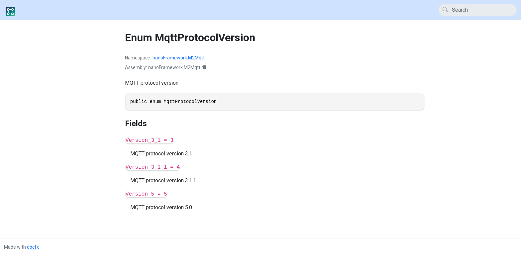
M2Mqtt (196, 57)
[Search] (477, 10)
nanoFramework (170, 57)
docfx (33, 247)
